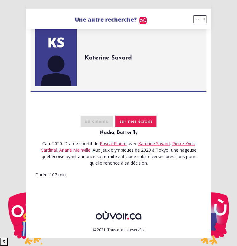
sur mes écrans (135, 121)
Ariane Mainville (74, 150)
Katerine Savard (154, 143)
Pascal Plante (113, 143)
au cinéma (97, 121)
